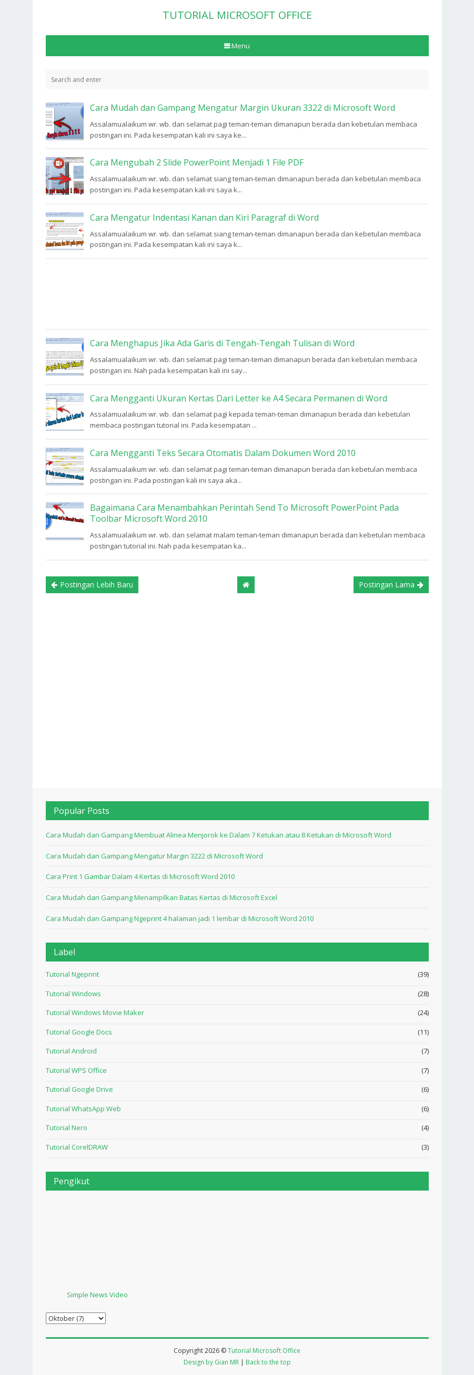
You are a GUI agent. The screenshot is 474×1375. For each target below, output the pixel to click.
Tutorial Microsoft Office (264, 1350)
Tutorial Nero (66, 1127)
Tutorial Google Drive (79, 1089)
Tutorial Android (71, 1051)
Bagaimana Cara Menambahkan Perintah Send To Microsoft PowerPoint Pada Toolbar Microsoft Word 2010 (244, 513)
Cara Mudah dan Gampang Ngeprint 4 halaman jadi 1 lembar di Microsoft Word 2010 (180, 918)
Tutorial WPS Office (76, 1070)
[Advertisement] (237, 294)
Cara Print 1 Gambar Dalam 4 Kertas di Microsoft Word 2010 (140, 876)
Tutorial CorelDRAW (77, 1147)
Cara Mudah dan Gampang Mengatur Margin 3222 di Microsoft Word (154, 856)
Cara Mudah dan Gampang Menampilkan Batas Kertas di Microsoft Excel (161, 897)
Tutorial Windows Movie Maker (95, 1012)
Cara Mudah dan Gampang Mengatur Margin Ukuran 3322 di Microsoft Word (242, 107)
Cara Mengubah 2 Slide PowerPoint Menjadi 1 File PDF (197, 162)
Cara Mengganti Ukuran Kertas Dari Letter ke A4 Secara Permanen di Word (238, 398)
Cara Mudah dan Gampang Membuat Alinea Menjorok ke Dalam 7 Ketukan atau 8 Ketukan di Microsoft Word (218, 835)
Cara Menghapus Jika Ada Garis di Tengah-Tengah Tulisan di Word (222, 343)
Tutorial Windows (73, 993)
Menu (240, 45)
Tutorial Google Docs (79, 1032)
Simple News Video (97, 1294)
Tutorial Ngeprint (72, 974)
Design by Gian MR (211, 1362)
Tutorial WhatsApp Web (83, 1108)
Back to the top (268, 1362)
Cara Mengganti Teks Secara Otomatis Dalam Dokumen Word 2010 (223, 453)
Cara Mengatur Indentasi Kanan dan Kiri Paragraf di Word (204, 217)
